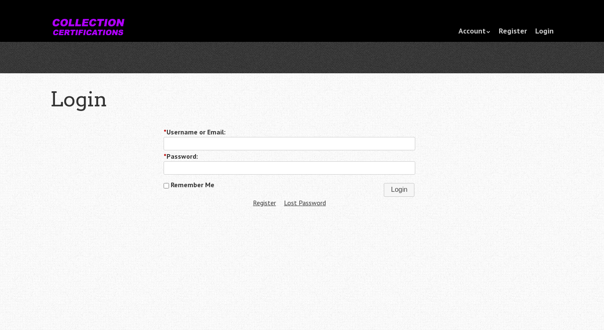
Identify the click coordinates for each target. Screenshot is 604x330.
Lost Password (305, 203)
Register (513, 31)
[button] (399, 190)
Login (544, 31)
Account (472, 31)
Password (180, 156)
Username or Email (194, 132)
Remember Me (189, 184)
